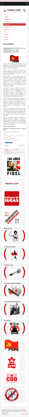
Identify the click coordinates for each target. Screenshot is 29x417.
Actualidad (6, 24)
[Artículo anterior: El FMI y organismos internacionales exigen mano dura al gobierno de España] (6, 146)
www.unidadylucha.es (14, 132)
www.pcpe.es (6, 132)
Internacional (7, 26)
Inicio (5, 14)
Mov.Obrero (7, 29)
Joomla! (3, 411)
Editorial (6, 16)
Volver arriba (24, 414)
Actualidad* (11, 138)
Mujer (5, 32)
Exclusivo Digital (8, 142)
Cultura (6, 39)
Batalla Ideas (7, 19)
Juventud (6, 34)
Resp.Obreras (7, 21)
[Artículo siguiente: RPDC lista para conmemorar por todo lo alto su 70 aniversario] (22, 146)
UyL (2, 4)
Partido (6, 37)
